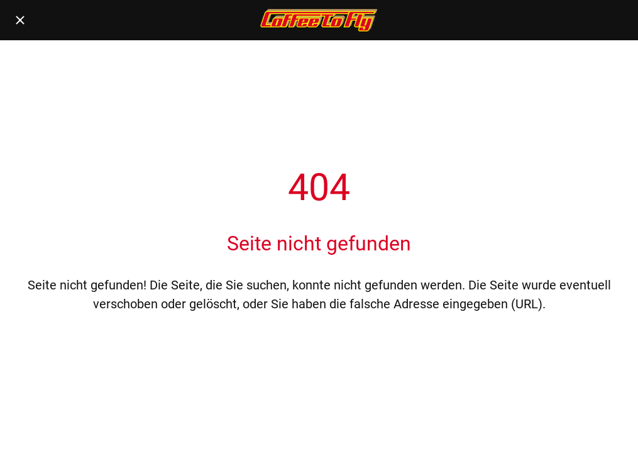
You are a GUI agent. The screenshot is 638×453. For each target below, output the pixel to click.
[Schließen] (20, 20)
